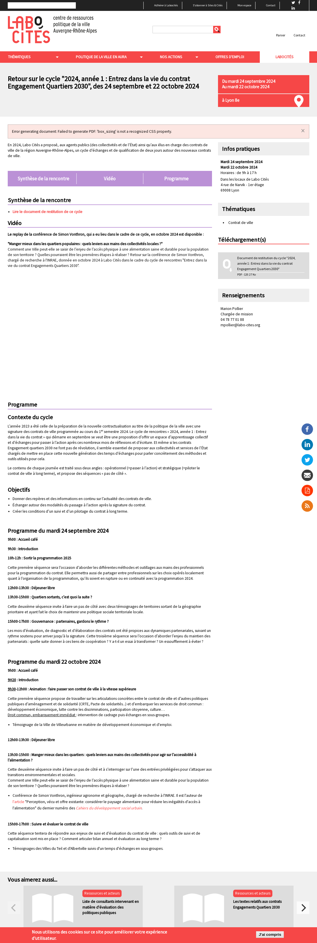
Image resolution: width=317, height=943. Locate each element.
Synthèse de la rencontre (43, 178)
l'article (19, 801)
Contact (271, 5)
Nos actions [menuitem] (171, 56)
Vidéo (110, 178)
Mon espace (244, 5)
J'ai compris (270, 934)
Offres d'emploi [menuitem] (229, 56)
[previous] (14, 907)
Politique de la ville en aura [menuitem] (101, 56)
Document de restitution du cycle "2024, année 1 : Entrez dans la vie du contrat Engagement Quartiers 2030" (266, 263)
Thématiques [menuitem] (19, 56)
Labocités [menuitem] (285, 56)
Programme (176, 178)
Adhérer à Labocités (166, 5)
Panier (280, 35)
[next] (303, 907)
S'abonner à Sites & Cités (208, 5)
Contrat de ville (240, 222)
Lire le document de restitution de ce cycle (47, 211)
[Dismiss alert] (303, 130)
